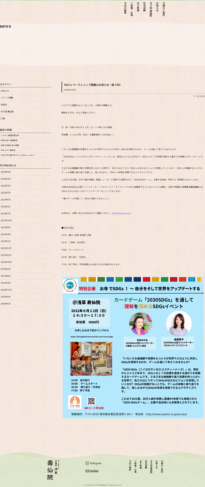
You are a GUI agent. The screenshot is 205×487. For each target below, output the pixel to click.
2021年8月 (6, 275)
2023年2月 (6, 213)
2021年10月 (6, 262)
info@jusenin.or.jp (121, 213)
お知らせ (157, 6)
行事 (3, 118)
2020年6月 (6, 303)
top (43, 10)
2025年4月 (6, 178)
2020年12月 (6, 289)
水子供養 (138, 6)
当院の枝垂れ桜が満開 (10, 145)
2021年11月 (6, 255)
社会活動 (144, 6)
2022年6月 (6, 227)
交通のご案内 (163, 9)
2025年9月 (6, 171)
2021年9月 (6, 268)
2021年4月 (6, 282)
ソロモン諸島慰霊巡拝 (10, 135)
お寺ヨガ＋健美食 (8, 150)
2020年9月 (6, 296)
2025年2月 (6, 192)
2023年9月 (6, 199)
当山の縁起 (125, 8)
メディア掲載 (7, 97)
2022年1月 (6, 241)
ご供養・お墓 (131, 9)
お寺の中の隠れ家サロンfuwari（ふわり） (18, 155)
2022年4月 (6, 234)
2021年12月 (6, 248)
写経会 (4, 104)
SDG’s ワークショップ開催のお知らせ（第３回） (93, 85)
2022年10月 (6, 220)
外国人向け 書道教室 (9, 140)
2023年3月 (5, 206)
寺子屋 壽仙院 (151, 9)
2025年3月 (6, 185)
